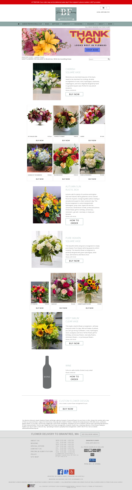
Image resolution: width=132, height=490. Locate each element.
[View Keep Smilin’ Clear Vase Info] (48, 331)
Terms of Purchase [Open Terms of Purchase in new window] (95, 486)
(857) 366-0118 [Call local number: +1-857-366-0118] (105, 12)
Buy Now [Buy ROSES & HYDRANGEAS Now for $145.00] (92, 179)
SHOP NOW (92, 50)
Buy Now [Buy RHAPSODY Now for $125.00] (63, 308)
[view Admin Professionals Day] (66, 55)
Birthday (55, 24)
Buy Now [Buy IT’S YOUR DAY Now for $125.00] (40, 308)
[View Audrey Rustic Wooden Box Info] (92, 114)
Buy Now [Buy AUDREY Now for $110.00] (92, 140)
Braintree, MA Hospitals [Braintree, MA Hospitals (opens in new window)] (76, 476)
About (102, 24)
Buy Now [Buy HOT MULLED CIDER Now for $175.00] (40, 140)
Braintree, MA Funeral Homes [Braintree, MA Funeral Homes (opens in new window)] (57, 476)
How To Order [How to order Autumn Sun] (74, 221)
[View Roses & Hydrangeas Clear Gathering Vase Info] (92, 159)
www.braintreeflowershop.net (30, 428)
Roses (47, 24)
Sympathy (67, 24)
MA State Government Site (74, 479)
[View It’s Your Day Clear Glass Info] (40, 292)
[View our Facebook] (60, 474)
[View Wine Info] (48, 372)
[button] (104, 7)
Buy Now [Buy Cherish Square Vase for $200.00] (74, 94)
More (111, 24)
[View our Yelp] (71, 474)
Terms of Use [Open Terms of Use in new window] (71, 487)
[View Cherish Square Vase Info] (48, 81)
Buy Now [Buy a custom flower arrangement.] (68, 408)
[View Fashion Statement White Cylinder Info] (66, 120)
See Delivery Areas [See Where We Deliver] (90, 434)
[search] (108, 59)
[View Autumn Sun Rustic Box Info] (48, 205)
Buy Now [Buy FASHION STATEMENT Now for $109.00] (66, 140)
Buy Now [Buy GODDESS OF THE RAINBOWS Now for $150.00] (40, 179)
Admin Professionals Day (32, 24)
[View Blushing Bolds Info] (66, 159)
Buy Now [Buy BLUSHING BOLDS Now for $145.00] (66, 179)
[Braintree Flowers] (66, 14)
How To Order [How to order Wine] (74, 378)
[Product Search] (98, 59)
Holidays (91, 24)
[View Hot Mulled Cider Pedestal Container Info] (39, 117)
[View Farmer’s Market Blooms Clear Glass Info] (89, 288)
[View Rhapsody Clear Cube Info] (63, 288)
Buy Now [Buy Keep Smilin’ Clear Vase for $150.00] (74, 343)
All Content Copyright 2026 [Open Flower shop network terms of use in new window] (49, 486)
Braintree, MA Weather (56, 479)
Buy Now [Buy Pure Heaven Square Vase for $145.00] (74, 260)
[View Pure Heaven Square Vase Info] (48, 249)
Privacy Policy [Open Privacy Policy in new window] (81, 486)
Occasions (79, 24)
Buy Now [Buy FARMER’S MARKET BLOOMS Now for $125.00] (89, 308)
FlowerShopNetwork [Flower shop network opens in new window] (67, 486)
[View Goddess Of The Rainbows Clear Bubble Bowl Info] (39, 159)
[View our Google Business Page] (66, 474)
